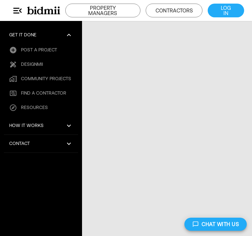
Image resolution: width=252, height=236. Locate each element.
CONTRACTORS (174, 10)
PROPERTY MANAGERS (103, 10)
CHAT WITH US (215, 224)
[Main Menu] (17, 10)
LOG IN (226, 10)
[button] (41, 35)
